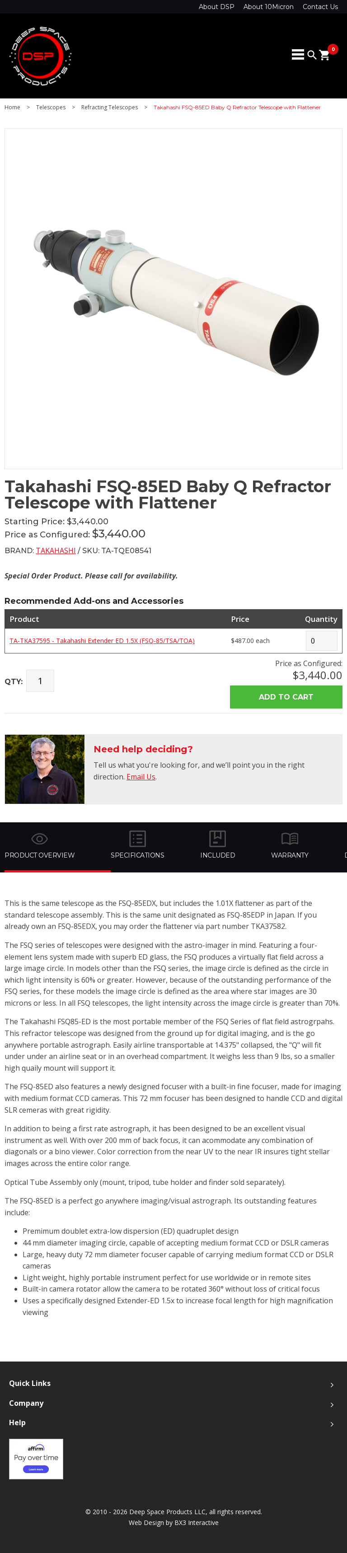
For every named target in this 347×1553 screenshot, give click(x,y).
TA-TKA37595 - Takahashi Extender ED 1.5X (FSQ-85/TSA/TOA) (102, 640)
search (312, 55)
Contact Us (320, 7)
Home (12, 107)
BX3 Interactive (196, 1522)
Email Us (141, 777)
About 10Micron (269, 7)
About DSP (216, 7)
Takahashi (56, 550)
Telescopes (51, 107)
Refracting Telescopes (109, 107)
